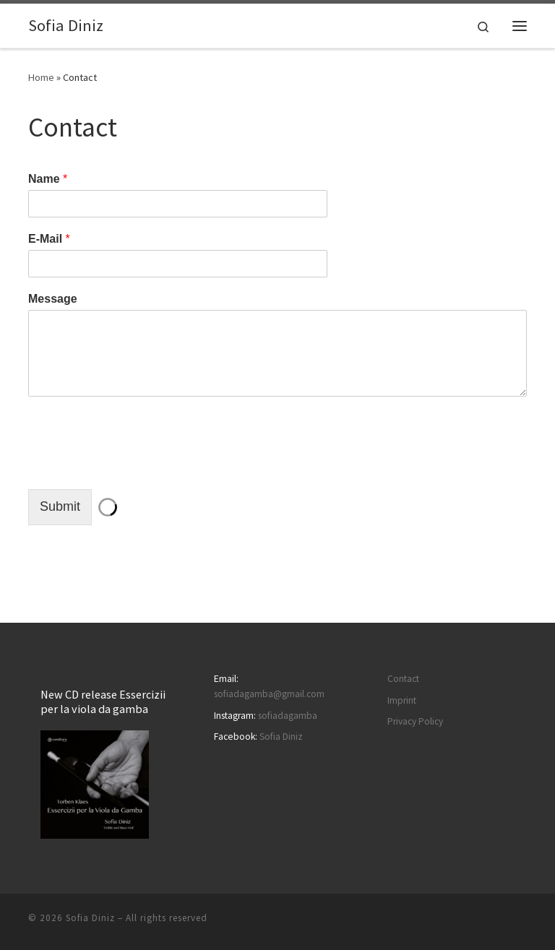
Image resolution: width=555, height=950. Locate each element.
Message (52, 299)
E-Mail (49, 239)
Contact (403, 679)
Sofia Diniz (281, 736)
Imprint (401, 700)
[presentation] (138, 465)
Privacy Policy (415, 721)
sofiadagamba (287, 715)
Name (47, 179)
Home (41, 77)
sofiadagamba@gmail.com (269, 694)
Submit (60, 506)
